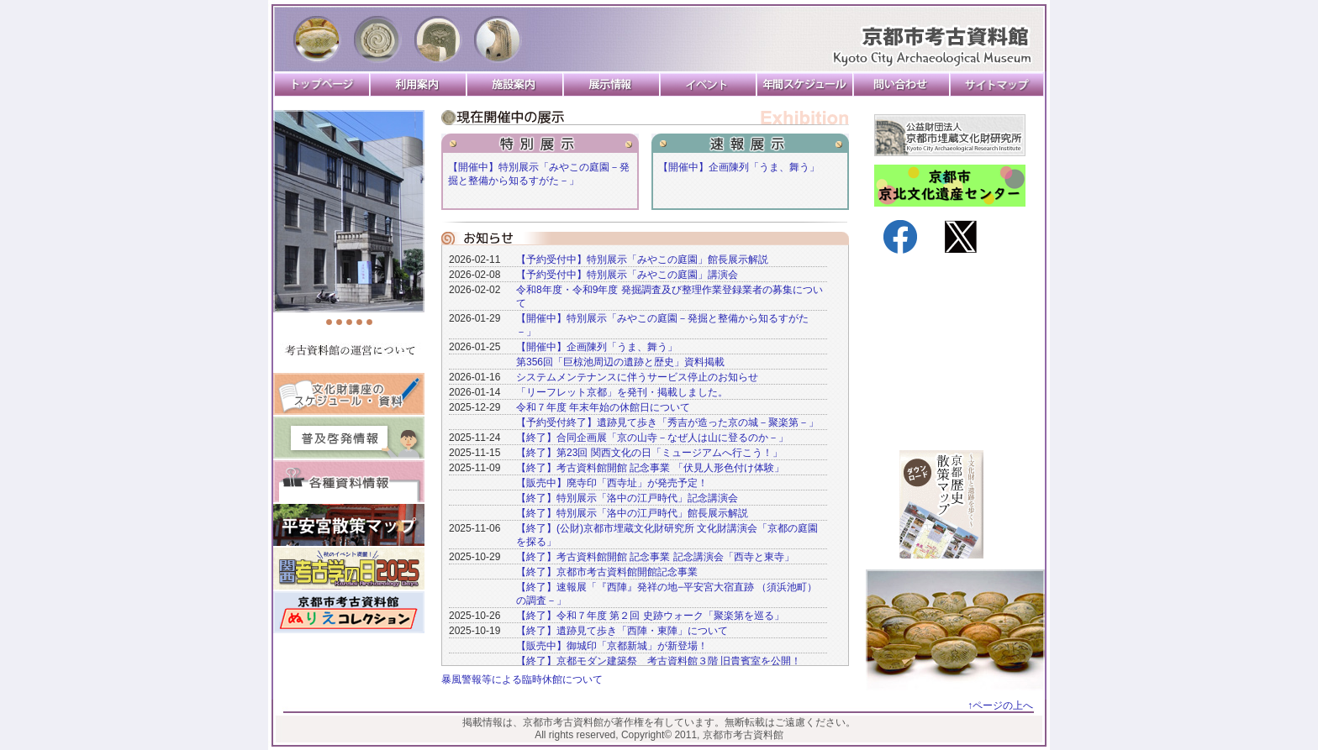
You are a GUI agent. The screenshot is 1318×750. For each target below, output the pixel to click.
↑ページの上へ (1000, 705)
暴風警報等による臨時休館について (522, 679)
